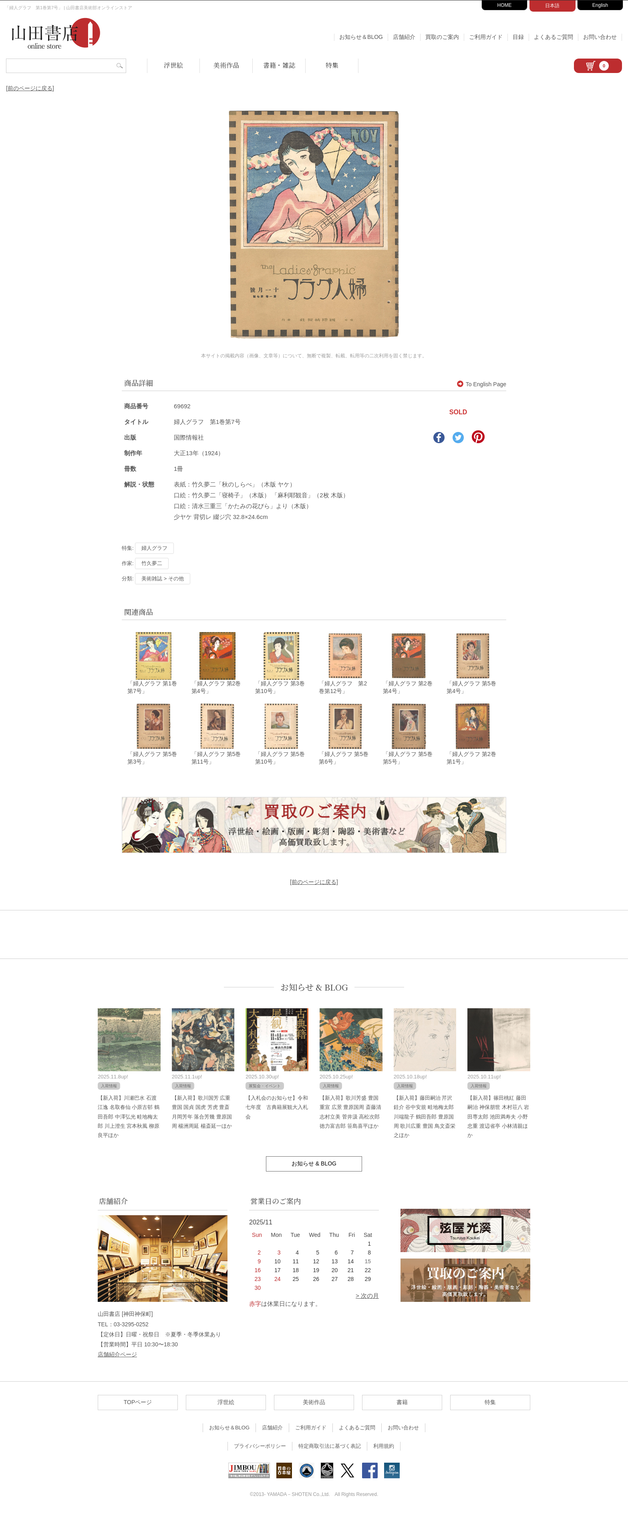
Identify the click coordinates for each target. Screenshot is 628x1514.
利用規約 (383, 1447)
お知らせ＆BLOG (361, 37)
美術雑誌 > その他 (162, 579)
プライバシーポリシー (260, 1447)
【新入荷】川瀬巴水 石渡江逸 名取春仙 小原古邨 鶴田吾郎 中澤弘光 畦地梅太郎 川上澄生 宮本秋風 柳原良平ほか (128, 1117)
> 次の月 (367, 1296)
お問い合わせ (600, 37)
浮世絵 (173, 65)
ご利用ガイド (486, 37)
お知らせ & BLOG (314, 987)
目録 (518, 37)
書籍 (402, 1403)
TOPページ (138, 1403)
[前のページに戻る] (30, 88)
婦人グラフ (154, 548)
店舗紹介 (404, 37)
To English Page (481, 384)
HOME (504, 5)
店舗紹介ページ (117, 1355)
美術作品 (226, 65)
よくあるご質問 (553, 37)
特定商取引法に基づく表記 (329, 1447)
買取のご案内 (442, 37)
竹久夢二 (151, 563)
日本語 (552, 5)
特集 (332, 65)
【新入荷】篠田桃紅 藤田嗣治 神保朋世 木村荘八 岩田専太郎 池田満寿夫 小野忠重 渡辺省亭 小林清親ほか (498, 1117)
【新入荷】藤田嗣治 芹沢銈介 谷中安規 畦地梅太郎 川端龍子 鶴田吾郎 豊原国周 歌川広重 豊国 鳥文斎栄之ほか (424, 1117)
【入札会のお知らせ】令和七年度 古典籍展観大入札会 (277, 1107)
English (600, 5)
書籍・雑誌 (279, 65)
